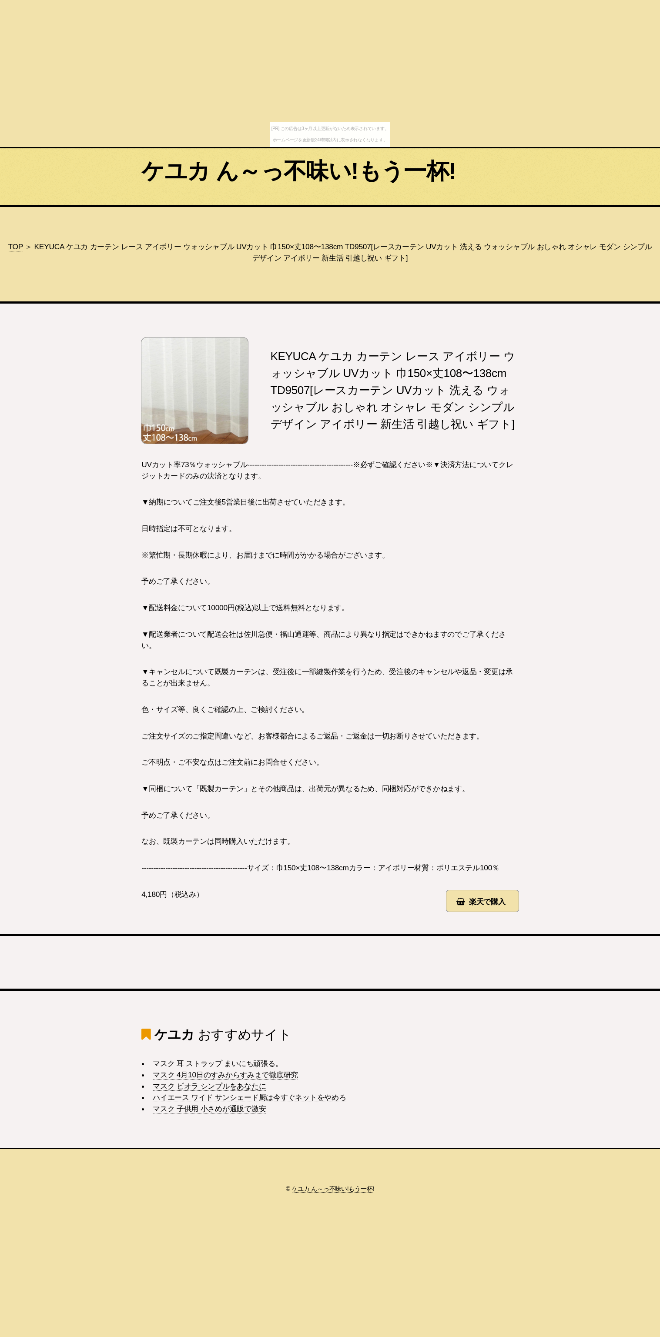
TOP (15, 246)
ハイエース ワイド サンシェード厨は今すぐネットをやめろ (249, 1097)
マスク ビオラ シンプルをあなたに (209, 1086)
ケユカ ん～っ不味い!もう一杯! (298, 171)
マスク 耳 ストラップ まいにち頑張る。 (217, 1063)
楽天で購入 (487, 901)
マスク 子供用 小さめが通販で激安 (209, 1108)
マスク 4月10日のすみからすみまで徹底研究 (225, 1074)
